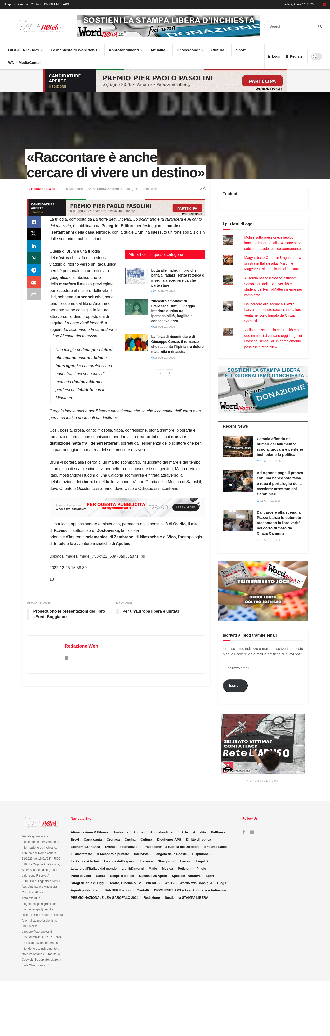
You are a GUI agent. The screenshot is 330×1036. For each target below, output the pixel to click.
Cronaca (113, 839)
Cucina (130, 839)
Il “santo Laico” (216, 847)
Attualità (159, 48)
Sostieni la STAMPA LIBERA (186, 898)
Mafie (153, 868)
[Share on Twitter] (34, 234)
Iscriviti (235, 685)
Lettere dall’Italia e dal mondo (94, 868)
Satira (100, 876)
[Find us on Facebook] (243, 832)
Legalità (202, 861)
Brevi (75, 839)
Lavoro (185, 861)
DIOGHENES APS (56, 4)
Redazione (152, 898)
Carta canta (93, 839)
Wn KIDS (153, 883)
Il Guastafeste (81, 854)
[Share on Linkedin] (34, 246)
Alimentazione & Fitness (90, 832)
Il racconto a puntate (113, 854)
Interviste (141, 854)
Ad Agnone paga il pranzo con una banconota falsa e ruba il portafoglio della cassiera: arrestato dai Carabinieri (280, 483)
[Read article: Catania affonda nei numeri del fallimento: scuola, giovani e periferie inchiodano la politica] (238, 447)
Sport (242, 48)
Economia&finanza (85, 847)
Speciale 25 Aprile (153, 876)
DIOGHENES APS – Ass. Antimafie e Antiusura (190, 890)
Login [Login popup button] (274, 56)
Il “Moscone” (188, 50)
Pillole (201, 868)
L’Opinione (200, 854)
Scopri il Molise (122, 876)
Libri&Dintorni (108, 189)
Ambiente (121, 832)
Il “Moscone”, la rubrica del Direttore (171, 847)
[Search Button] (321, 26)
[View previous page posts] (160, 372)
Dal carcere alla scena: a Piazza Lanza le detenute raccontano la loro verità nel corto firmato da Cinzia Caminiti (279, 522)
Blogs (7, 4)
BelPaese (218, 832)
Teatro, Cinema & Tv (125, 883)
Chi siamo (21, 4)
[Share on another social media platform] (34, 294)
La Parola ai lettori (85, 861)
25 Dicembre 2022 (77, 189)
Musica (167, 868)
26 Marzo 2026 (163, 291)
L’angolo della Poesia (170, 854)
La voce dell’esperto (119, 861)
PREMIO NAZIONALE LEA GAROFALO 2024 (105, 898)
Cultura (219, 48)
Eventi (110, 847)
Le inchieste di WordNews (75, 48)
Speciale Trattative (186, 876)
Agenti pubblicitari (85, 890)
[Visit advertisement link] (168, 26)
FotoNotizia (128, 847)
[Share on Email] (34, 282)
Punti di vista (81, 876)
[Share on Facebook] (34, 222)
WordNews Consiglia (196, 883)
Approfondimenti (125, 48)
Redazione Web (43, 189)
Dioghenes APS (169, 839)
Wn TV (170, 883)
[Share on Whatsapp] (34, 258)
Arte (184, 832)
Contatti (36, 4)
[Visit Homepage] (35, 26)
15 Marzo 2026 (163, 357)
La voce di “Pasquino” (157, 861)
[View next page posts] (169, 372)
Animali (139, 832)
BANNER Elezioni (117, 890)
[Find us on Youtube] (252, 832)
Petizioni (184, 868)
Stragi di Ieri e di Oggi (88, 883)
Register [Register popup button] (295, 56)
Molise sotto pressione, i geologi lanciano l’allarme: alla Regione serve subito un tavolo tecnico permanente (273, 243)
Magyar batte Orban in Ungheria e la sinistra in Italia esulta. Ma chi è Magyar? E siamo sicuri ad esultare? (272, 263)
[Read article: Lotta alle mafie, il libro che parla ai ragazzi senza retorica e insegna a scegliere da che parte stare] (136, 276)
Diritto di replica (198, 839)
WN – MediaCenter (24, 62)
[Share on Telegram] (34, 270)
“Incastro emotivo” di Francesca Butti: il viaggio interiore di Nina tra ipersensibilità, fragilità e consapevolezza (173, 311)
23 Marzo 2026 (163, 326)
